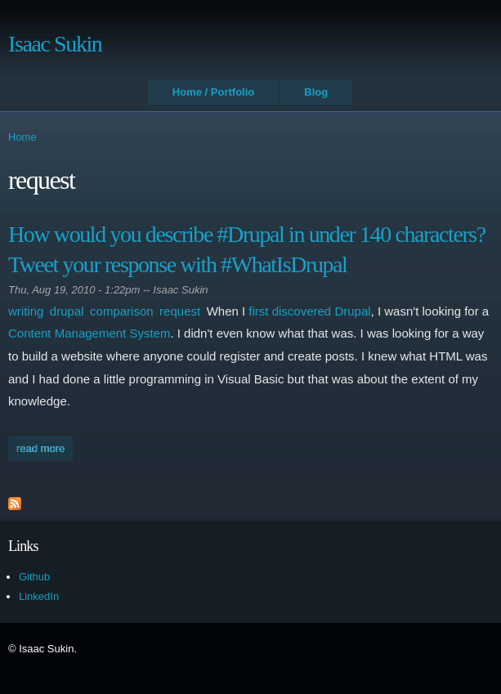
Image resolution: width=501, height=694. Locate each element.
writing (25, 311)
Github (34, 577)
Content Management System (89, 333)
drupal (67, 311)
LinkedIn (39, 596)
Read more (44, 450)
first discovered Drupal (309, 311)
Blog (316, 92)
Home (22, 137)
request (179, 311)
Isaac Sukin (54, 43)
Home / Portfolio (213, 92)
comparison (122, 311)
